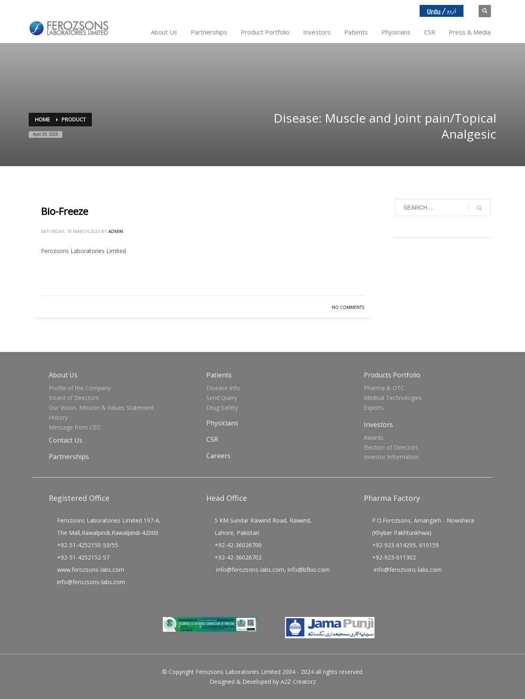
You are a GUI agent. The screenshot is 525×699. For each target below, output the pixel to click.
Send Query (221, 398)
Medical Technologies (393, 398)
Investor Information (391, 457)
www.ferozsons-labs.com (90, 569)
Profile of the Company (80, 388)
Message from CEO (75, 427)
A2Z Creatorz (298, 681)
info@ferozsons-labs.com (91, 582)
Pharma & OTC (384, 388)
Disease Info (223, 388)
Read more (341, 280)
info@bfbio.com (309, 569)
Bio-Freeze (64, 211)
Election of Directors (391, 447)
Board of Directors (74, 398)
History (58, 417)
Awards (373, 437)
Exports (374, 407)
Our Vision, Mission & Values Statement (101, 407)
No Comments (348, 307)
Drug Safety (222, 407)
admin (115, 231)
